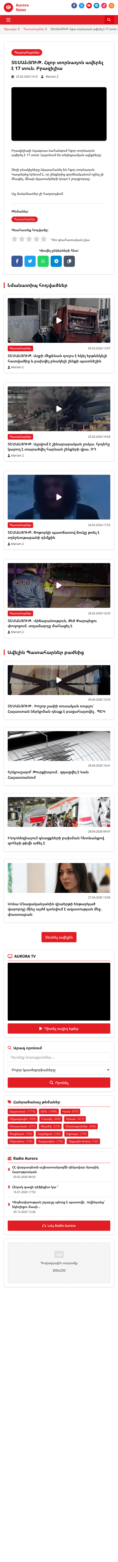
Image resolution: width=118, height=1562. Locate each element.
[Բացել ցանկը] (8, 19)
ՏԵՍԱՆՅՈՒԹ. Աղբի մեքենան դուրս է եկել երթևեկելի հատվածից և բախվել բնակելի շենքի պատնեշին (57, 358)
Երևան (75, 1119)
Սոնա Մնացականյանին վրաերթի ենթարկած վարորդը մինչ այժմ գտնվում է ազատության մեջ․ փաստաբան (55, 909)
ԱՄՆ (49, 1111)
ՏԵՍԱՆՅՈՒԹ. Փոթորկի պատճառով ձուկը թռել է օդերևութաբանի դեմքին (53, 535)
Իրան (70, 1111)
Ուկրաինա (21, 1141)
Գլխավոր (10, 29)
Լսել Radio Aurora (59, 1225)
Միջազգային (23, 1119)
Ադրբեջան (49, 1134)
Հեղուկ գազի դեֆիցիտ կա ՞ (35, 1187)
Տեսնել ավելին (59, 937)
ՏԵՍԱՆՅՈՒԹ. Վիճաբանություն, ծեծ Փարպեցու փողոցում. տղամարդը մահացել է (52, 623)
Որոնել (59, 1082)
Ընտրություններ (80, 1126)
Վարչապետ (50, 1141)
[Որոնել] (109, 20)
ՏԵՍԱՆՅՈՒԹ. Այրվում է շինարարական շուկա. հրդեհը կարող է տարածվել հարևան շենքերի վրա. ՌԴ (59, 446)
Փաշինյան (21, 1134)
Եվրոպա (76, 1134)
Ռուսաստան (22, 1126)
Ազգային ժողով (83, 1141)
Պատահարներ (33, 29)
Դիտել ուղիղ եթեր (59, 1028)
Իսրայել (50, 1119)
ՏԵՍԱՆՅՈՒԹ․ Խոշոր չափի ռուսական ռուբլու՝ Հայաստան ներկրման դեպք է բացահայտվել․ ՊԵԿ (56, 708)
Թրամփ (50, 1126)
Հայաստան (22, 1111)
